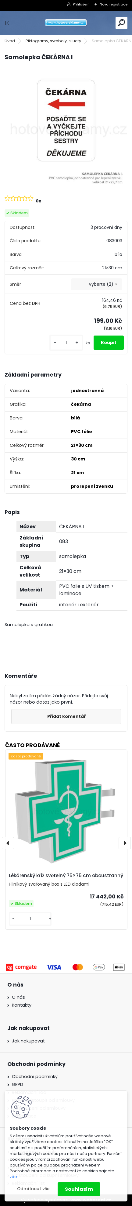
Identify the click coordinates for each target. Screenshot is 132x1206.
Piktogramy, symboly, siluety (53, 41)
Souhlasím (79, 1189)
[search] (121, 23)
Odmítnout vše (33, 1189)
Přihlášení (81, 4)
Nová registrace (113, 4)
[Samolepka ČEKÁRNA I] (66, 127)
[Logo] (66, 23)
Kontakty (21, 1005)
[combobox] (96, 284)
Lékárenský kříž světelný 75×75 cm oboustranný (66, 875)
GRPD (17, 1084)
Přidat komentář (66, 716)
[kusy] (66, 342)
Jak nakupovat (28, 1041)
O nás (18, 997)
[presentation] (8, 843)
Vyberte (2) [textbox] (101, 284)
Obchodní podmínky (35, 1076)
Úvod (10, 41)
